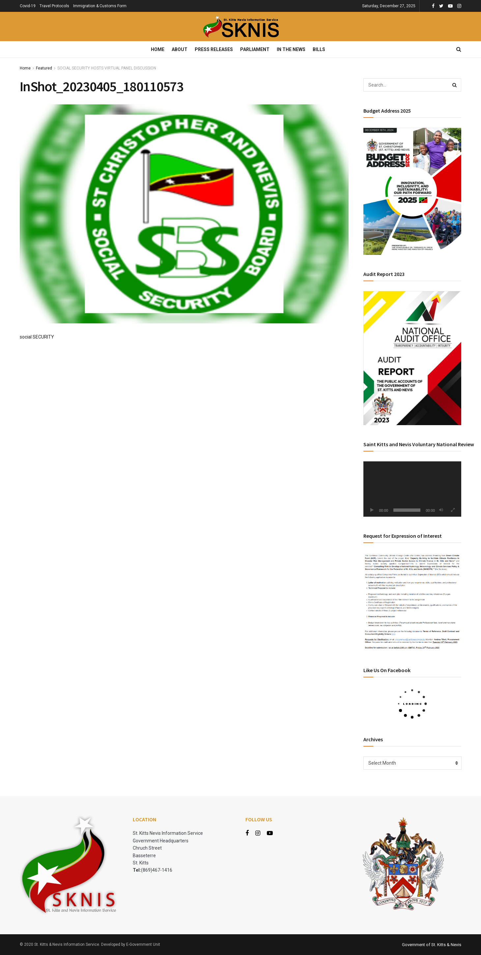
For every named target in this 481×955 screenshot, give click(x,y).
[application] (412, 488)
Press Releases (214, 49)
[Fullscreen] (452, 510)
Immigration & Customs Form (100, 6)
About (179, 49)
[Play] (372, 510)
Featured (44, 68)
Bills (319, 49)
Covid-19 (28, 6)
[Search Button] (454, 85)
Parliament (254, 49)
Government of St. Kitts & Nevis (431, 944)
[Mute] (441, 510)
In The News (291, 49)
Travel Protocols (54, 6)
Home (157, 49)
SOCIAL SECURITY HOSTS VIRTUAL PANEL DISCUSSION (106, 68)
